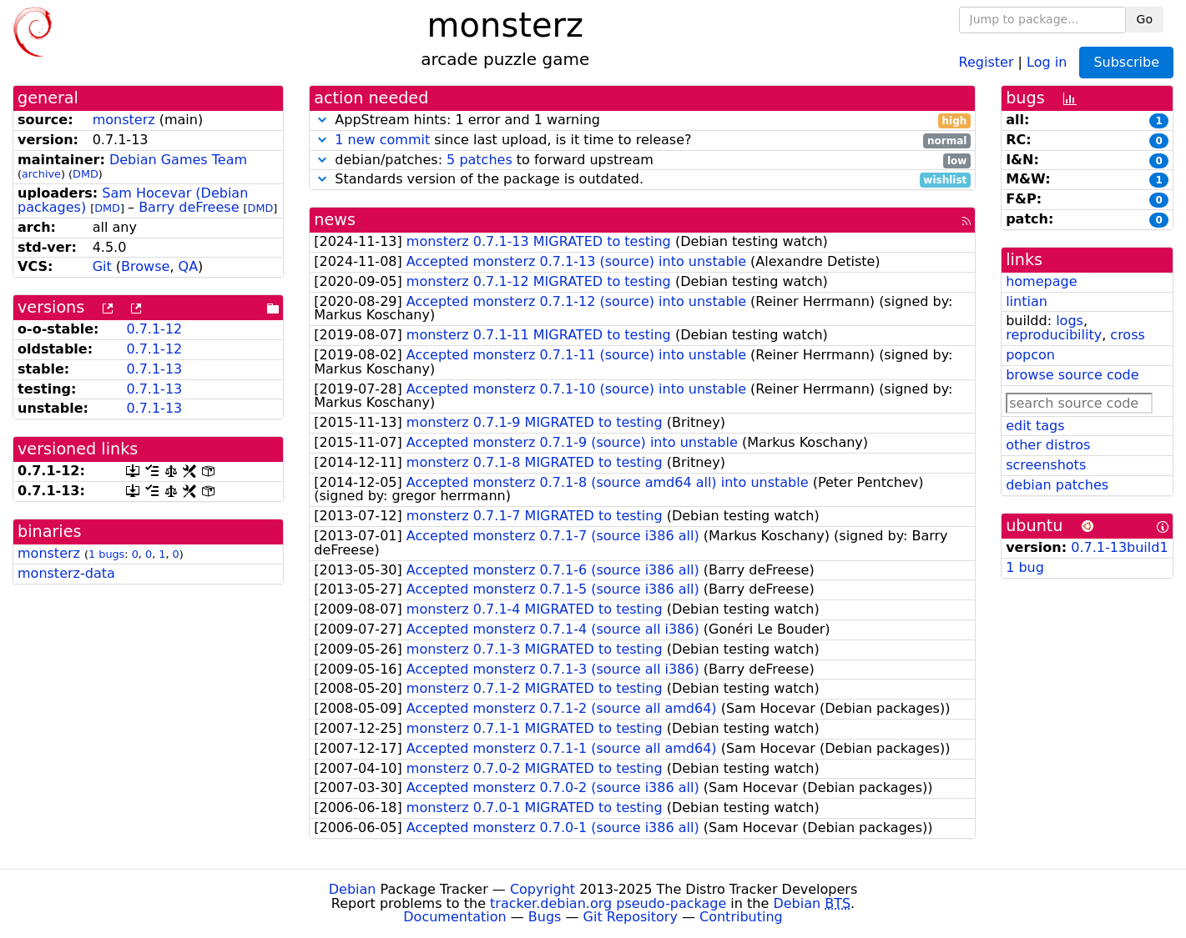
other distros (1048, 445)
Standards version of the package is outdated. (642, 180)
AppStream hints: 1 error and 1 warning (642, 120)
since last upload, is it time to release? (642, 140)
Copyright (542, 889)
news (335, 219)
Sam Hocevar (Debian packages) (133, 200)
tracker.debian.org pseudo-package (608, 903)
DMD (85, 174)
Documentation (454, 917)
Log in (1047, 61)
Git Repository (630, 917)
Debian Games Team (178, 160)
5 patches (479, 160)
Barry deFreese (189, 207)
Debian (352, 889)
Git (102, 266)
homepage (1041, 281)
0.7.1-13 (154, 369)
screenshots (1046, 465)
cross (1127, 335)
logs (1069, 321)
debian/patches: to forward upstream (642, 160)
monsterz (124, 120)
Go (1145, 19)
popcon (1030, 355)
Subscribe (1126, 62)
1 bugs (106, 554)
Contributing (741, 917)
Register (986, 61)
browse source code (1072, 375)
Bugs (545, 917)
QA (189, 266)
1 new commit (382, 140)
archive (41, 174)
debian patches (1057, 485)
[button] (322, 120)
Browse (145, 266)
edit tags (1035, 426)
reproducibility (1054, 335)
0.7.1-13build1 (1119, 547)
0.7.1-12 (154, 329)
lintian (1026, 301)
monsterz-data (66, 573)
